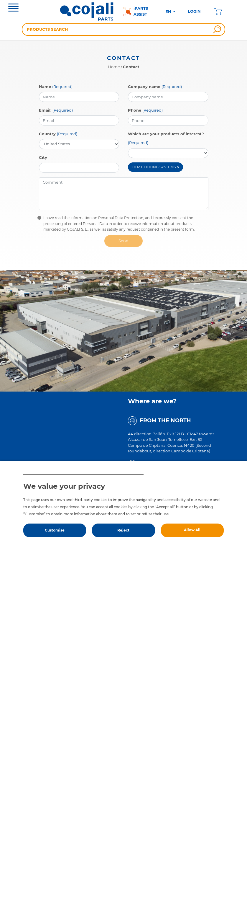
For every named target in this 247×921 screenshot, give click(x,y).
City (43, 157)
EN (168, 11)
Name (45, 86)
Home (114, 66)
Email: (45, 110)
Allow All (192, 530)
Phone (134, 110)
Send (123, 240)
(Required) (62, 86)
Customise (55, 530)
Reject (123, 530)
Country (47, 133)
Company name (144, 86)
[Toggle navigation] (13, 8)
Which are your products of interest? (166, 133)
